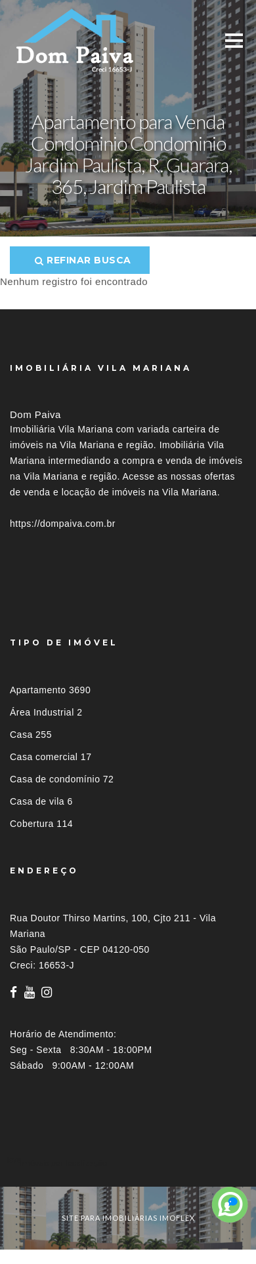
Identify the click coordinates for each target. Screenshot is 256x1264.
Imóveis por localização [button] (63, 1163)
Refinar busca (83, 260)
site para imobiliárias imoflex (128, 1218)
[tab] (128, 1163)
